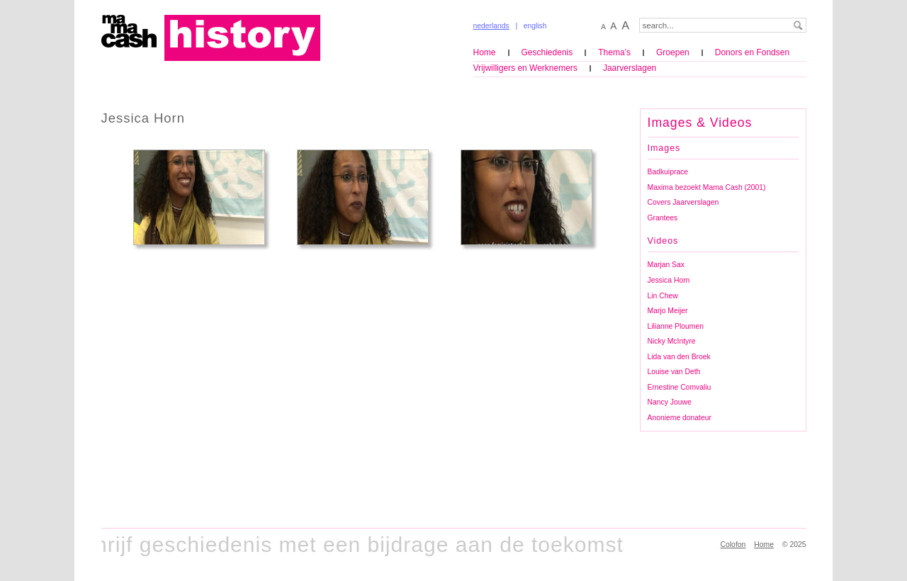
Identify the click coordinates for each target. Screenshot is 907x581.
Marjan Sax (666, 265)
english (535, 26)
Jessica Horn (669, 280)
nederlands (491, 26)
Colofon (733, 544)
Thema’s (614, 52)
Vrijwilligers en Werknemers (525, 68)
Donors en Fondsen (752, 52)
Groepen (672, 52)
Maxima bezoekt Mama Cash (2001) (707, 187)
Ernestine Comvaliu (679, 387)
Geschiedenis (547, 52)
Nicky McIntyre (672, 341)
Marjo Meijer (668, 311)
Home (484, 52)
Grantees (663, 218)
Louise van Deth (674, 372)
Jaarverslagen (629, 68)
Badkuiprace (668, 172)
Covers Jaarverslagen (683, 202)
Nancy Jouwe (670, 402)
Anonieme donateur (679, 418)
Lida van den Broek (679, 357)
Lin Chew (663, 296)
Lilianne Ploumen (676, 326)
